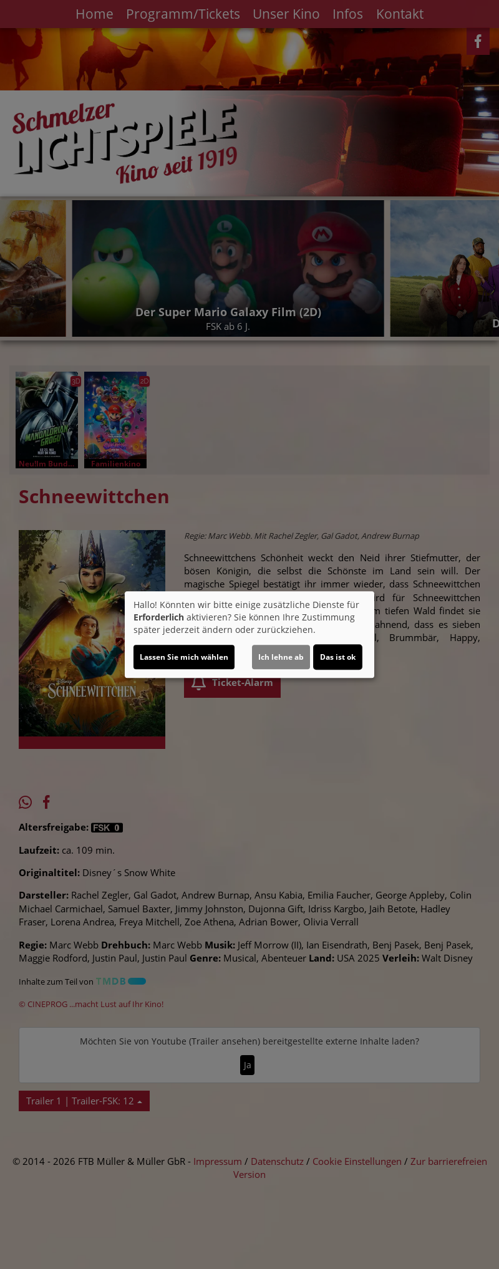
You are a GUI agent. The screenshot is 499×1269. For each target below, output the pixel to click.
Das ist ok (338, 657)
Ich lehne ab (281, 657)
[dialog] (249, 634)
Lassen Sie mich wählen (184, 657)
